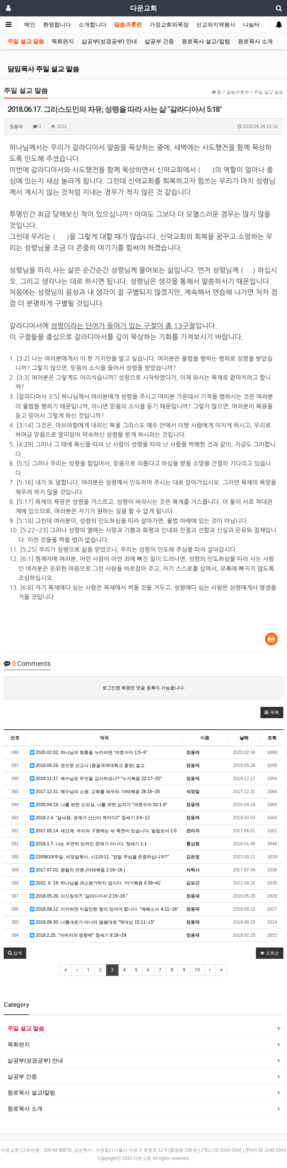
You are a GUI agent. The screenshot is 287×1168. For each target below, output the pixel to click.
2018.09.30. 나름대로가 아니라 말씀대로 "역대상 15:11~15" (92, 922)
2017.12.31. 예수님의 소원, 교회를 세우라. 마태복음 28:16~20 (95, 791)
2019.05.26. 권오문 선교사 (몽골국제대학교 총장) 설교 (87, 765)
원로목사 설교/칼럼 (206, 41)
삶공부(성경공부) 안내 (109, 41)
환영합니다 (57, 24)
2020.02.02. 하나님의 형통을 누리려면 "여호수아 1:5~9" (88, 752)
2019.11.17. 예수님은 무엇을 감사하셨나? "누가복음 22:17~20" (96, 778)
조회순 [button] (269, 953)
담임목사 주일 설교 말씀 (43, 69)
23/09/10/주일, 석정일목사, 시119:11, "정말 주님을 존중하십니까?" (99, 856)
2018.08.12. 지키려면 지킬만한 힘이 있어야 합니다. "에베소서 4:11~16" (104, 909)
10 (197, 970)
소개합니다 (92, 24)
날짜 (244, 737)
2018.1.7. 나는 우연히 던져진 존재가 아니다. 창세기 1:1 (88, 843)
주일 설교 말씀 (25, 41)
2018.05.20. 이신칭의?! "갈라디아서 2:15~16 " (79, 896)
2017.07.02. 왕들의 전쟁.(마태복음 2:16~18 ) (77, 870)
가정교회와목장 (169, 24)
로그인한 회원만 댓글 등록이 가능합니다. (143, 688)
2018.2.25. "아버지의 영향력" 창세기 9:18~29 (78, 935)
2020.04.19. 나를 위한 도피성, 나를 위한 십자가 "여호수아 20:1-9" (98, 804)
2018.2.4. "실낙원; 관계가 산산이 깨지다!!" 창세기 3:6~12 (90, 817)
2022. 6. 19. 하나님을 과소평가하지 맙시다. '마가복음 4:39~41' (95, 883)
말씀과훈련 (128, 24)
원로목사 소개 (255, 41)
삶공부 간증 (159, 41)
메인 (30, 24)
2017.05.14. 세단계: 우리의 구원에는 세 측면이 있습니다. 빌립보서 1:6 (103, 830)
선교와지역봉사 (215, 24)
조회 (272, 737)
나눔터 (251, 24)
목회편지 (63, 41)
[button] (271, 712)
